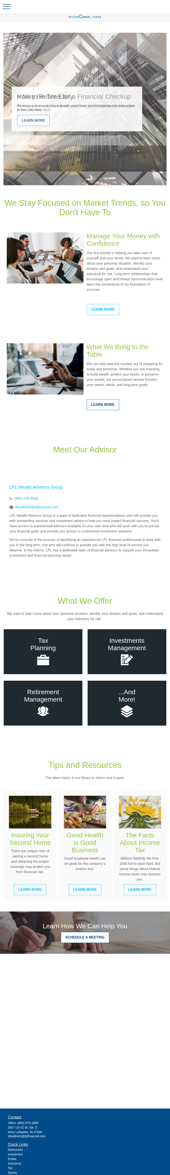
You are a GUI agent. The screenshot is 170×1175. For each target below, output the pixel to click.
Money (12, 1172)
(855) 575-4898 (26, 498)
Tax (10, 1168)
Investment (15, 1154)
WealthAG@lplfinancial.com (36, 507)
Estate (12, 1159)
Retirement (15, 1149)
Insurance (14, 1163)
